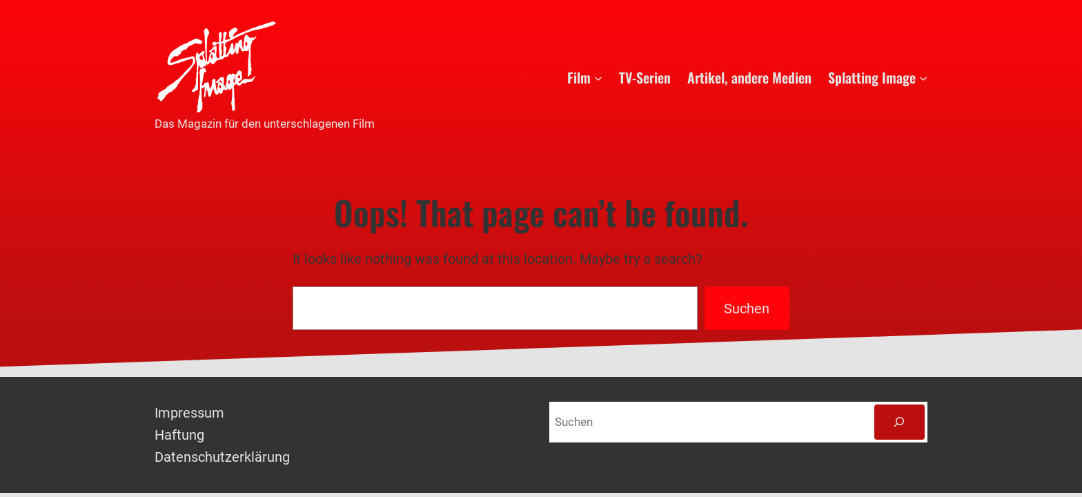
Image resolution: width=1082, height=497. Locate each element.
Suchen (746, 308)
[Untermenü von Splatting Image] (923, 77)
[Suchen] (899, 422)
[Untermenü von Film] (598, 77)
